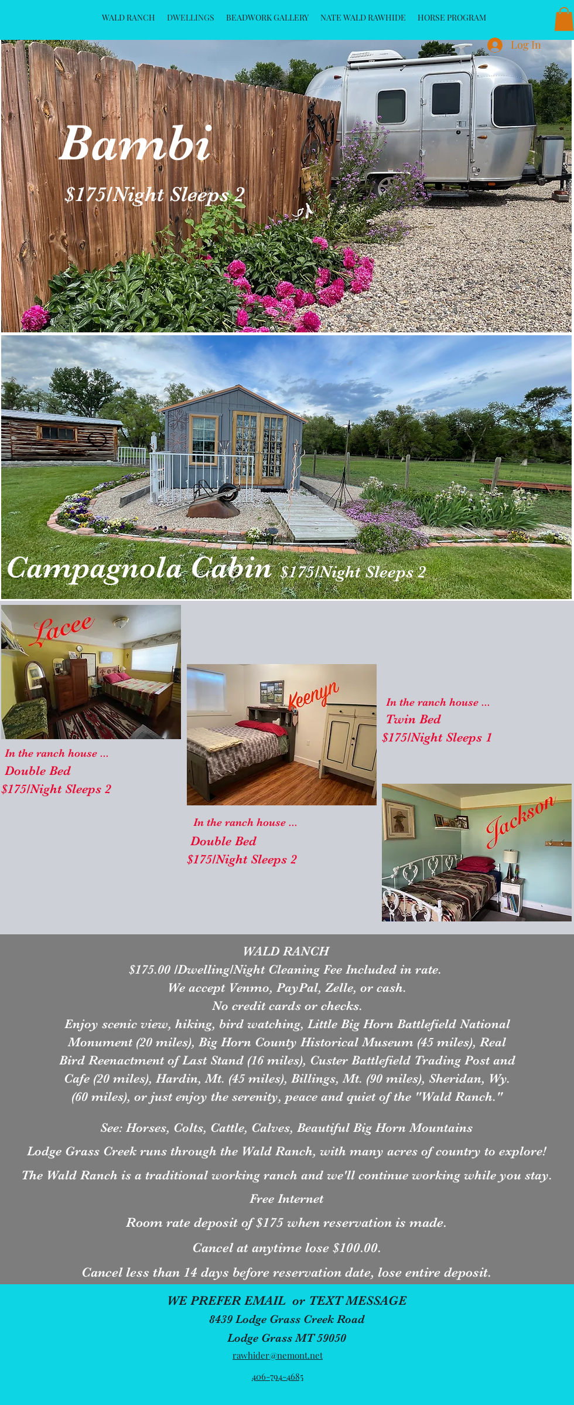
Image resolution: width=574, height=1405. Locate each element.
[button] (564, 19)
